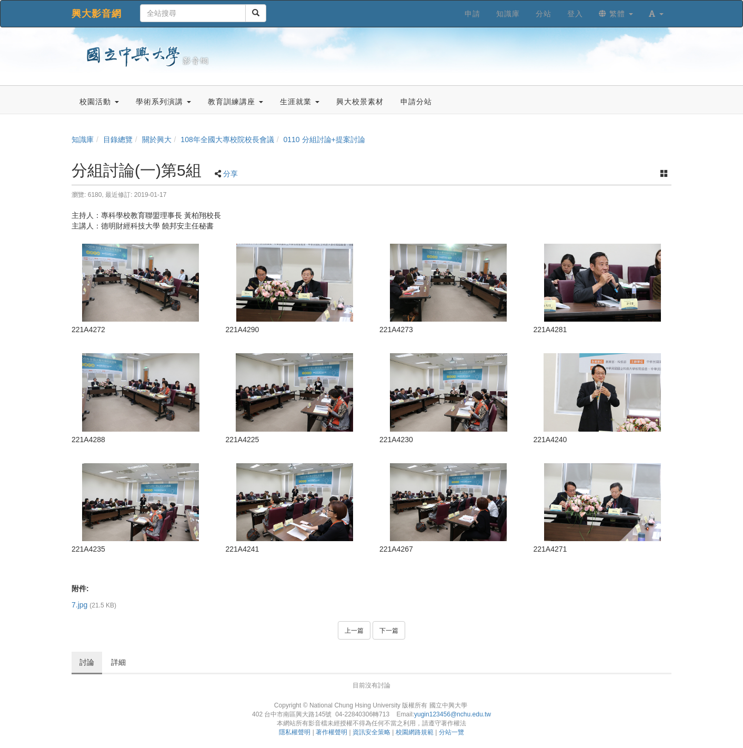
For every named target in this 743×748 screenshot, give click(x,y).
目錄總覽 (118, 139)
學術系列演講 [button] (163, 101)
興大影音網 (97, 13)
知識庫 (83, 139)
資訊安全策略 (371, 732)
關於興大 (157, 139)
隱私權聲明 (294, 732)
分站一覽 (451, 732)
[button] (656, 14)
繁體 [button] (616, 13)
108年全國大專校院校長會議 (227, 139)
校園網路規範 (415, 732)
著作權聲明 (331, 732)
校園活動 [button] (99, 101)
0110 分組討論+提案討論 (324, 139)
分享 (230, 173)
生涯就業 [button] (299, 101)
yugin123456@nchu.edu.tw (452, 714)
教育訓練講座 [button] (235, 101)
